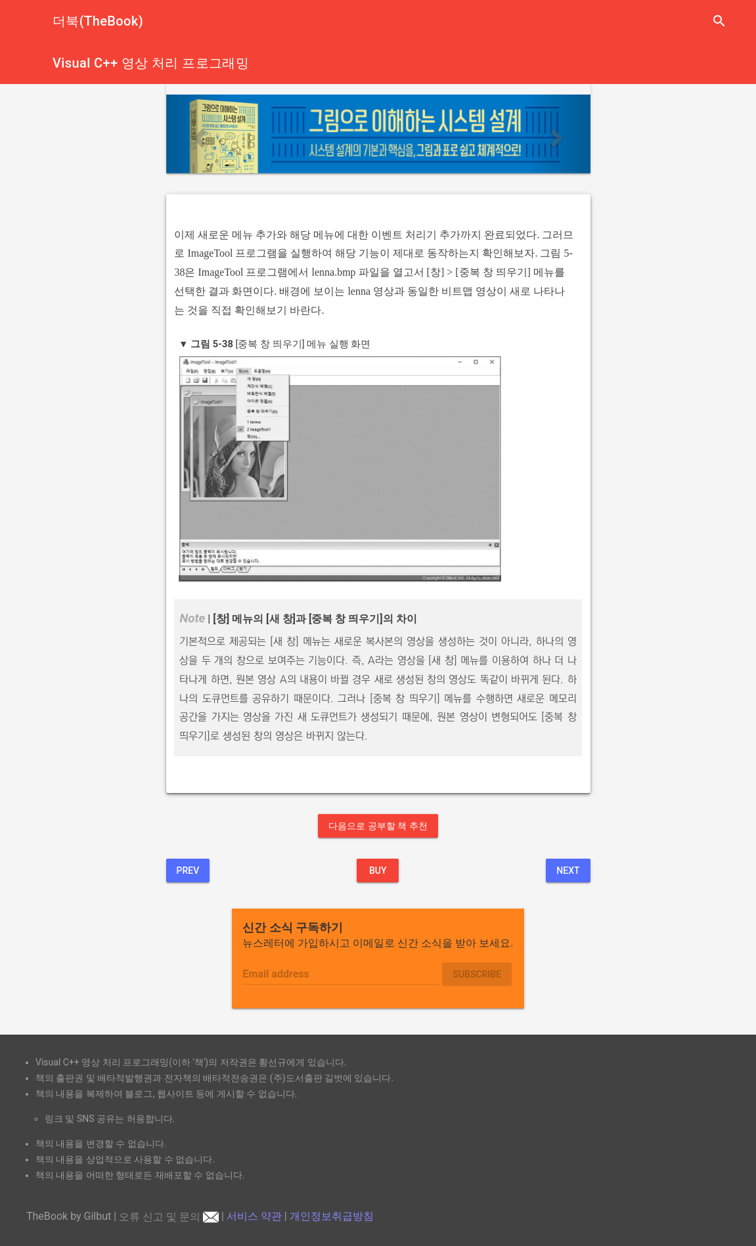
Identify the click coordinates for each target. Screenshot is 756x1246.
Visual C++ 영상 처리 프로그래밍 (151, 63)
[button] (198, 134)
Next (567, 870)
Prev (188, 870)
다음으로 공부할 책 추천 (377, 826)
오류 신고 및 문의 (169, 1217)
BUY (378, 870)
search (719, 21)
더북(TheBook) (98, 21)
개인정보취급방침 (332, 1217)
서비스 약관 (254, 1217)
